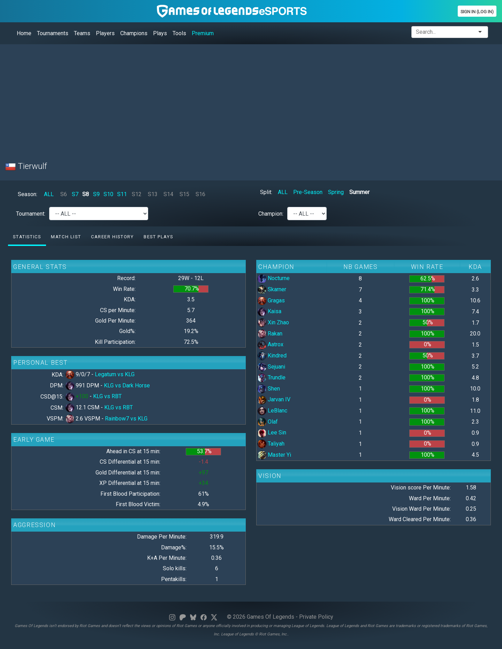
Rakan (270, 333)
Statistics (27, 236)
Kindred (272, 355)
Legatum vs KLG (115, 374)
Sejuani (271, 366)
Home (24, 33)
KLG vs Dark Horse (127, 385)
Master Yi (274, 454)
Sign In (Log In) (477, 11)
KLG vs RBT (107, 396)
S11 (122, 194)
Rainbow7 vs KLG (126, 418)
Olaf (268, 421)
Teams (82, 33)
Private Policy (316, 616)
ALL (49, 194)
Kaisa (269, 311)
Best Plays (158, 236)
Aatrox (270, 344)
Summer (359, 192)
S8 (85, 194)
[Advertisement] (214, 98)
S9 (96, 194)
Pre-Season (307, 192)
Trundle (272, 377)
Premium (203, 33)
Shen (269, 388)
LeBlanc (272, 410)
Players (105, 33)
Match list (66, 236)
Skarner (272, 289)
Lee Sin (272, 432)
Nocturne (274, 278)
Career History (112, 236)
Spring (336, 192)
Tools (179, 33)
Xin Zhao (273, 322)
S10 (108, 194)
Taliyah (271, 443)
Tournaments (52, 33)
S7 (75, 194)
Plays (160, 33)
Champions (133, 33)
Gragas (271, 300)
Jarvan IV (274, 399)
